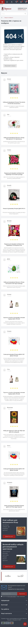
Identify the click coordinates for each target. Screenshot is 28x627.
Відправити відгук (10, 66)
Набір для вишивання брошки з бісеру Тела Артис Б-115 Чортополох (14, 138)
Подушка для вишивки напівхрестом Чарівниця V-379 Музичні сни (14, 244)
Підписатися (22, 593)
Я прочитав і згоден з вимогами (13, 596)
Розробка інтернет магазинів (7, 618)
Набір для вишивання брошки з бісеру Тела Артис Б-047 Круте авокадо (14, 282)
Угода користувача (12, 596)
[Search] (25, 13)
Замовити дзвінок (22, 9)
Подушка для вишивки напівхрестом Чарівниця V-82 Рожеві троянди (14, 173)
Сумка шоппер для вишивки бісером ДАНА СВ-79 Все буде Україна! (14, 506)
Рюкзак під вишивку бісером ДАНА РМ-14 (14, 208)
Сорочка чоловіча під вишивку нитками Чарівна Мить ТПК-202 (14, 318)
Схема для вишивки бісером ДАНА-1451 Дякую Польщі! (14, 355)
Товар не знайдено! (8, 17)
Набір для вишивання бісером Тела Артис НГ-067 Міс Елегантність (14, 102)
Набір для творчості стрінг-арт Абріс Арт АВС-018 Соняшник (14, 431)
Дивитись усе (9, 536)
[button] (11, 2)
